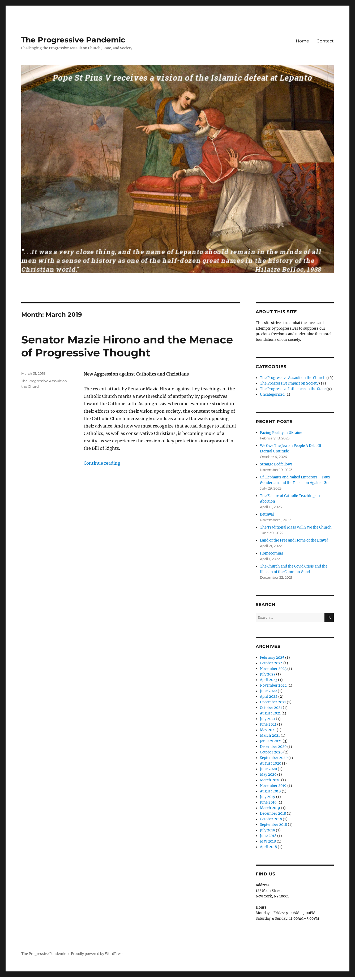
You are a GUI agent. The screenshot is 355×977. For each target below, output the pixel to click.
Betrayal (267, 514)
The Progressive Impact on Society (289, 383)
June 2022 (268, 691)
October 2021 (271, 707)
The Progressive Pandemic (73, 39)
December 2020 (273, 746)
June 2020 (268, 769)
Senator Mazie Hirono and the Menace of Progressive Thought (127, 346)
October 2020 (271, 752)
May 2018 (268, 841)
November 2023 (273, 668)
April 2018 (268, 847)
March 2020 (270, 780)
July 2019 (267, 797)
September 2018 (273, 824)
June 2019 (268, 802)
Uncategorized (272, 394)
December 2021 (273, 702)
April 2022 (268, 696)
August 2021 (270, 713)
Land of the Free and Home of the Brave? (294, 540)
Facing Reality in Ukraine (281, 432)
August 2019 (270, 791)
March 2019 (270, 808)
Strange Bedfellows (276, 464)
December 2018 (273, 813)
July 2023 (267, 674)
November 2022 (273, 685)
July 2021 (267, 719)
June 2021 (268, 724)
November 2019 (273, 785)
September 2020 (274, 758)
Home (302, 40)
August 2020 (270, 763)
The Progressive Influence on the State (293, 389)
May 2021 (268, 730)
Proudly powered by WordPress (97, 954)
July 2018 (267, 830)
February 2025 (272, 657)
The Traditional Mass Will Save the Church (296, 527)
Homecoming (271, 553)
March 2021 (270, 735)
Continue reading (102, 463)
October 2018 (271, 819)
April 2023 (268, 680)
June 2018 (268, 836)
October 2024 (271, 663)
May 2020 (268, 774)
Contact (325, 40)
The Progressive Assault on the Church (293, 378)
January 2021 (271, 741)
